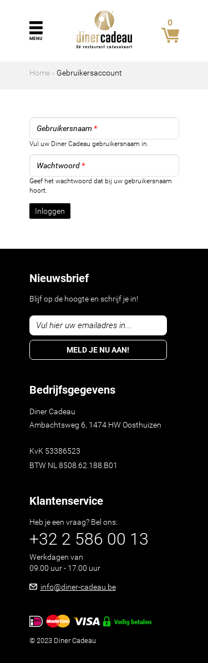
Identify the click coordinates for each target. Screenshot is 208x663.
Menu (35, 38)
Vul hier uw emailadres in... (84, 325)
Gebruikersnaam (67, 128)
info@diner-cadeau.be (78, 586)
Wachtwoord (61, 165)
